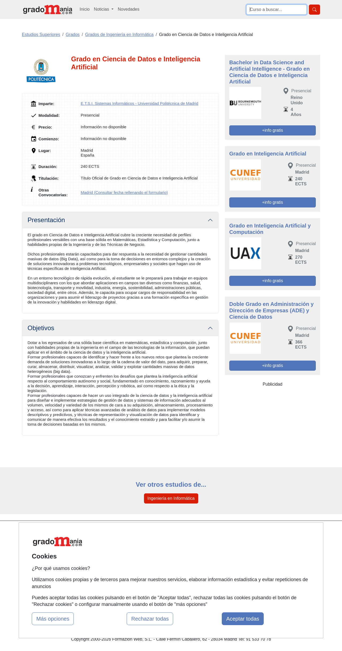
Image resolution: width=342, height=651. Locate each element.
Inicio (85, 9)
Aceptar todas (242, 619)
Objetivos (41, 328)
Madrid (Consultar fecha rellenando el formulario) (124, 192)
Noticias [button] (102, 9)
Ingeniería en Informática (171, 498)
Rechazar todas (150, 619)
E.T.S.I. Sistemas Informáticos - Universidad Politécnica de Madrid (139, 103)
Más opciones (52, 619)
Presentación (46, 219)
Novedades (128, 9)
